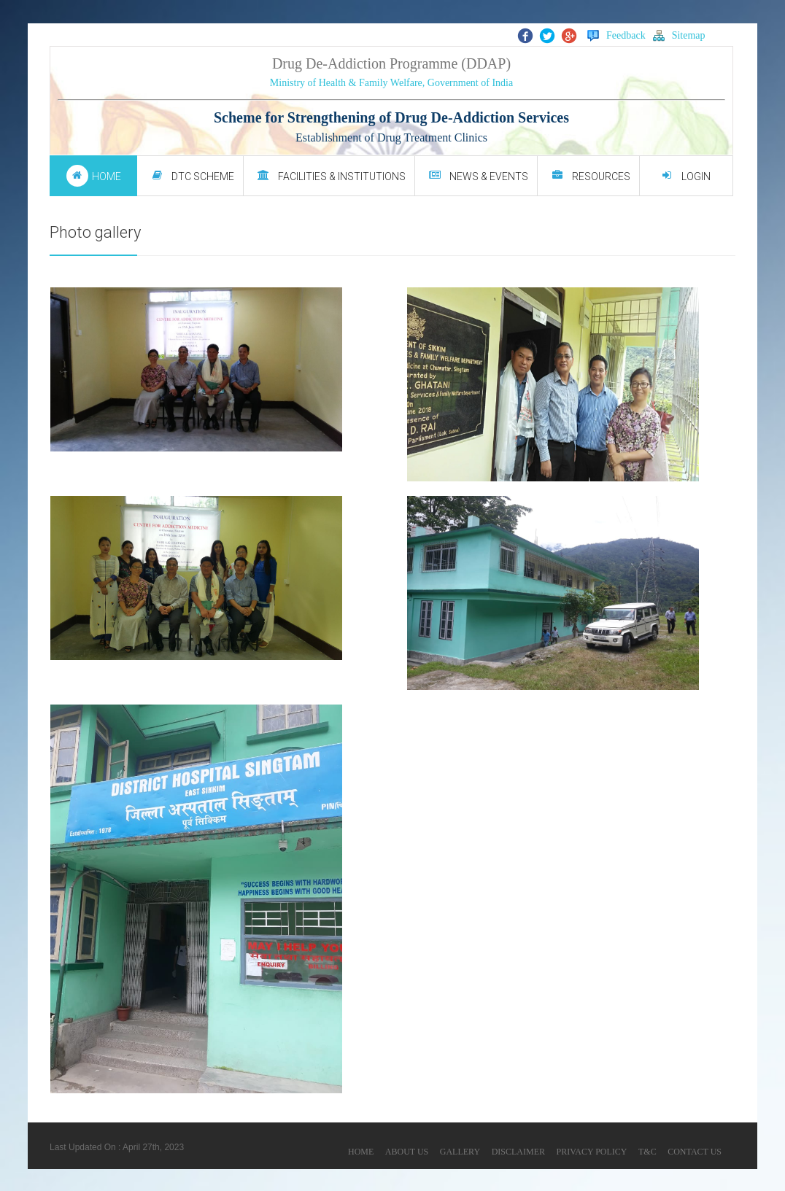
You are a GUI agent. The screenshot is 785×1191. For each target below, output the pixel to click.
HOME (361, 1152)
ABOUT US (406, 1152)
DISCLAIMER (518, 1152)
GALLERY (460, 1152)
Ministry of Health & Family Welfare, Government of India (391, 82)
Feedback (616, 36)
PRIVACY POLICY (591, 1152)
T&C (647, 1152)
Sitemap (679, 36)
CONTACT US (695, 1152)
